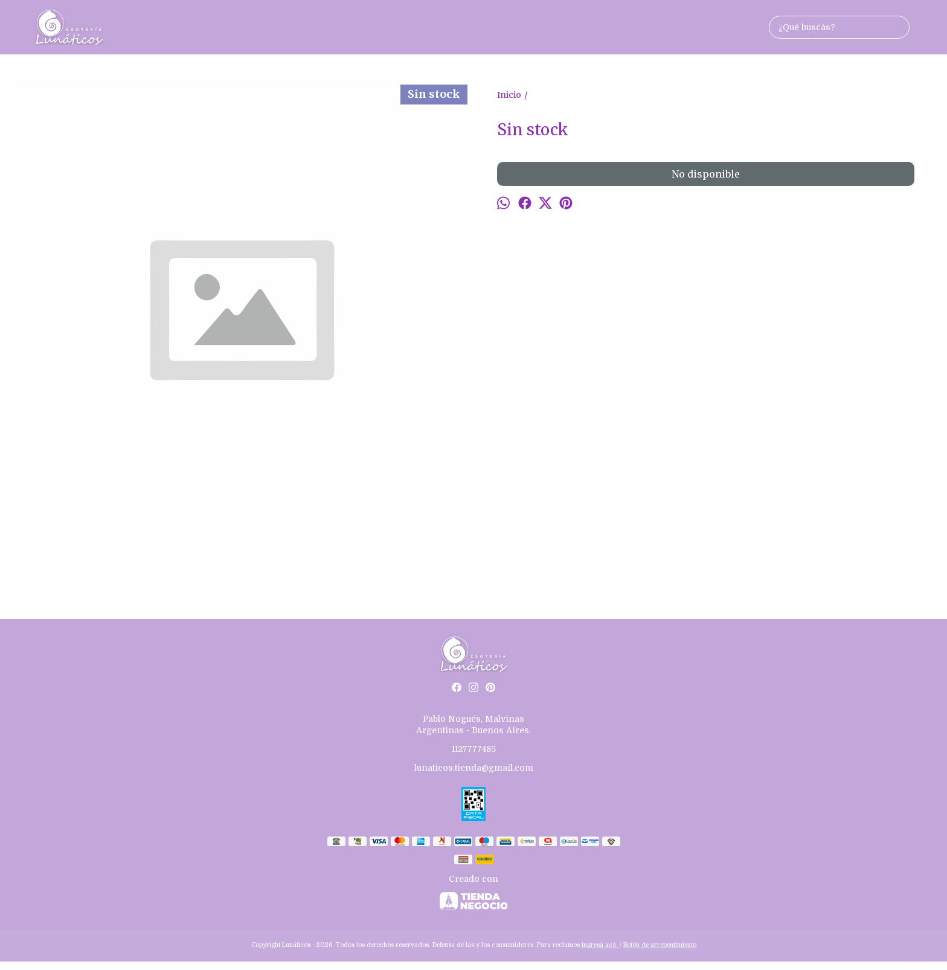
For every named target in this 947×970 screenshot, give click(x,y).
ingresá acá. (601, 945)
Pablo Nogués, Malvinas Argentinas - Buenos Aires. (473, 724)
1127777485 (474, 749)
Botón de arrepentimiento (659, 945)
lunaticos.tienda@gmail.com (473, 767)
